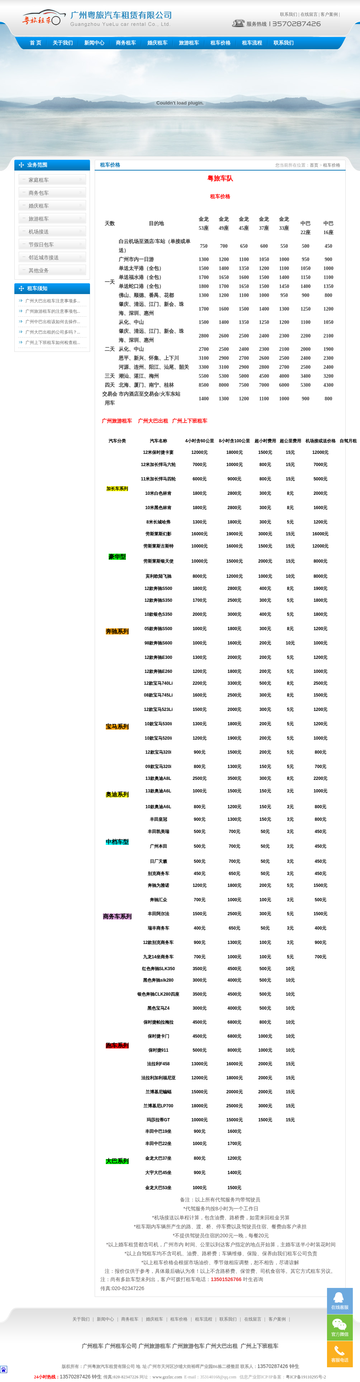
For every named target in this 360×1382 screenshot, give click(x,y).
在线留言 (309, 14)
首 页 (35, 43)
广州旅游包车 (188, 1346)
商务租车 (126, 43)
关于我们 (63, 43)
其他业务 (39, 270)
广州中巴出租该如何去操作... (52, 321)
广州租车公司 (121, 1346)
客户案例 (329, 14)
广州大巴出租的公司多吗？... (52, 332)
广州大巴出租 (221, 1346)
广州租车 (92, 1346)
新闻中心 (94, 43)
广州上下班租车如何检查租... (52, 342)
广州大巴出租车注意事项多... (52, 300)
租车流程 (252, 43)
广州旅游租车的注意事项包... (52, 311)
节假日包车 (41, 244)
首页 (314, 165)
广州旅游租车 (154, 1346)
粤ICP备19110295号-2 (306, 1376)
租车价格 (220, 43)
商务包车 (39, 193)
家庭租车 (39, 180)
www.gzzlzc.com (167, 1376)
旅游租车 (189, 43)
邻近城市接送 (44, 257)
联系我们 (288, 14)
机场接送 (39, 231)
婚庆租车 (157, 43)
